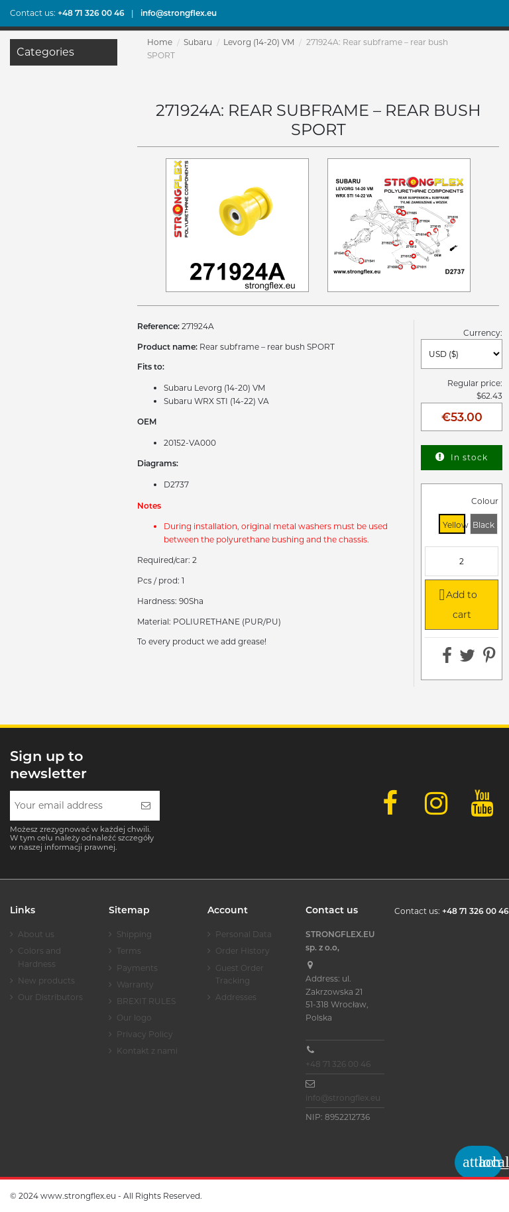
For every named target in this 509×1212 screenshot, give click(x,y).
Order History (242, 951)
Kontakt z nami (147, 1051)
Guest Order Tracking (239, 974)
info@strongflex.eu (343, 1098)
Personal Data (243, 934)
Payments (137, 968)
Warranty (135, 984)
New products (46, 980)
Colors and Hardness (39, 957)
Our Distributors (50, 997)
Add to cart (455, 603)
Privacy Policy (145, 1034)
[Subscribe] (146, 806)
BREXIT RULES (146, 1001)
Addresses (235, 997)
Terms (129, 951)
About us (36, 934)
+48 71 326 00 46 (338, 1064)
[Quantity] (461, 561)
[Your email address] (71, 806)
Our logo (134, 1018)
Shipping (134, 934)
